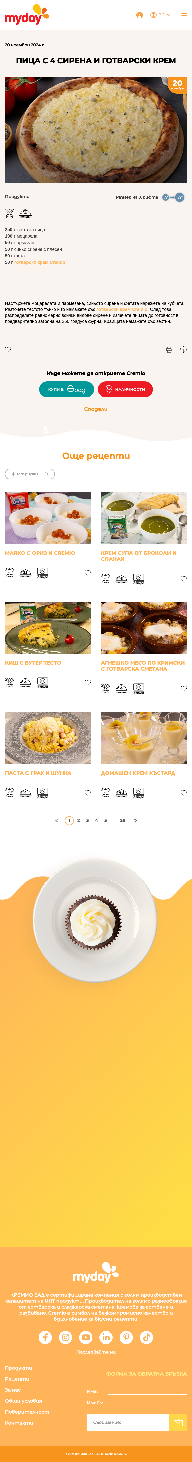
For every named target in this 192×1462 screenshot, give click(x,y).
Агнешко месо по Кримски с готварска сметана (143, 666)
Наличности (125, 389)
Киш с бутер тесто (33, 663)
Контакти (19, 1423)
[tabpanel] (96, 130)
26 (122, 820)
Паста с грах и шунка (38, 773)
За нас (13, 1390)
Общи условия (23, 1401)
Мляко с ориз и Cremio (40, 553)
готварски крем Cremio (40, 262)
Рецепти (17, 1379)
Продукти (18, 1368)
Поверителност (27, 1412)
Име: (92, 1391)
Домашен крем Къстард (138, 773)
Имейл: (95, 1402)
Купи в (66, 389)
